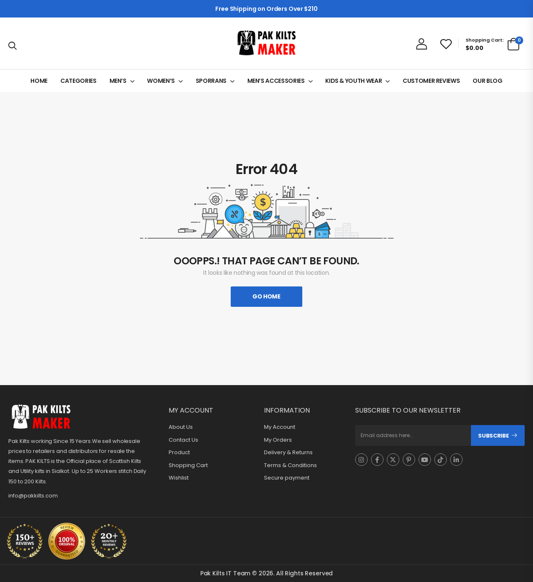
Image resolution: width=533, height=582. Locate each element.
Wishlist (179, 478)
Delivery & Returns (288, 452)
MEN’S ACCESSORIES (276, 81)
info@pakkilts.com (33, 496)
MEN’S (118, 81)
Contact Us (183, 440)
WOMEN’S (161, 81)
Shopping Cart (188, 465)
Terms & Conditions (290, 465)
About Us (181, 427)
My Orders (278, 440)
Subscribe (493, 436)
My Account (279, 427)
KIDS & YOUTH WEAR (353, 81)
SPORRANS (211, 81)
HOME (38, 81)
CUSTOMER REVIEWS (431, 81)
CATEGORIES (78, 81)
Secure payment (286, 478)
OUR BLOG (487, 81)
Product (179, 452)
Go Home (266, 296)
